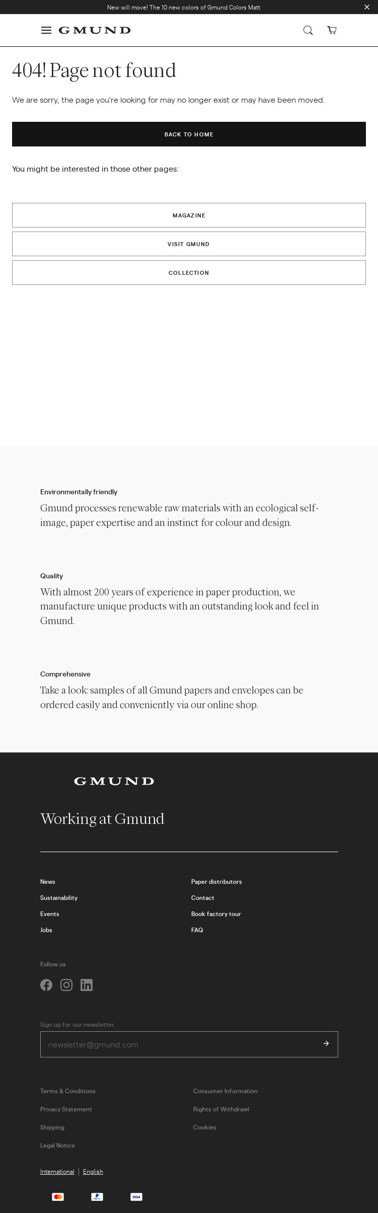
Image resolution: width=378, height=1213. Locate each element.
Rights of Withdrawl (221, 1109)
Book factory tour (216, 913)
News (47, 881)
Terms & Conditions (68, 1091)
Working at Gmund (111, 818)
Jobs (46, 930)
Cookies (204, 1127)
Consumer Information (225, 1091)
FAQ (197, 930)
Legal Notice (57, 1145)
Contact (202, 897)
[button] (46, 30)
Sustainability (59, 897)
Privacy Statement (66, 1109)
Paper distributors (216, 881)
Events (49, 913)
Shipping (52, 1127)
